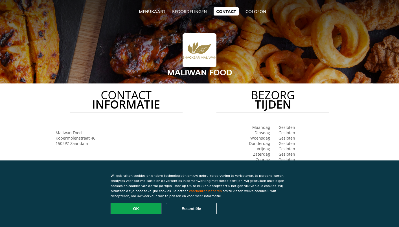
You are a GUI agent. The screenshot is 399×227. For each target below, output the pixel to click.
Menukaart (152, 11)
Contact (226, 11)
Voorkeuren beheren (205, 191)
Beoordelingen (189, 11)
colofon (255, 11)
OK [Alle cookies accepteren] (136, 208)
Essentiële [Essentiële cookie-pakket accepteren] (191, 208)
